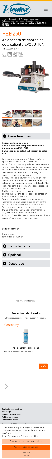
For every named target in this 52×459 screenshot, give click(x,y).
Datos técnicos (16, 246)
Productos (13, 19)
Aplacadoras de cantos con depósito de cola (21, 21)
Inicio (4, 19)
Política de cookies (29, 436)
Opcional (12, 255)
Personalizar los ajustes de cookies (26, 441)
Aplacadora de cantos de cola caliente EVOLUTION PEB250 (24, 24)
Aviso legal (6, 411)
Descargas (13, 263)
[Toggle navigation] (46, 9)
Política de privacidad (11, 414)
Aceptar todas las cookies (26, 446)
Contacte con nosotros (12, 409)
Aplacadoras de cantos (31, 19)
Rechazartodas (26, 454)
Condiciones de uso (10, 419)
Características (17, 136)
